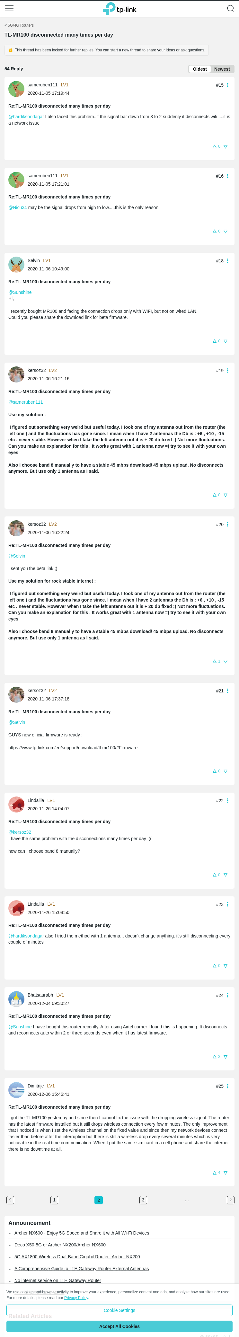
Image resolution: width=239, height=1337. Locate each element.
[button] (9, 8)
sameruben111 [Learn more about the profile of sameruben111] (43, 84)
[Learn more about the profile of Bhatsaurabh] (18, 998)
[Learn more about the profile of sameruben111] (18, 88)
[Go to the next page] (231, 1200)
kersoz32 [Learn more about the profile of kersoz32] (37, 370)
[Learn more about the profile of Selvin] (18, 264)
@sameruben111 (25, 402)
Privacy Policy (76, 1298)
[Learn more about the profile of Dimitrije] (18, 1089)
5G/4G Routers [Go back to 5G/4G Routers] (21, 25)
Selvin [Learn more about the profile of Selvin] (34, 260)
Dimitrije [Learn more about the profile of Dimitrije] (36, 1085)
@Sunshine (20, 292)
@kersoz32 (19, 832)
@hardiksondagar (26, 116)
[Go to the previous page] (10, 1200)
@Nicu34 (17, 207)
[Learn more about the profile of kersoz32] (18, 373)
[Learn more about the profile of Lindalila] (18, 804)
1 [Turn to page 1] (54, 1199)
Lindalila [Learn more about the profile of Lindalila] (36, 800)
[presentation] (16, 89)
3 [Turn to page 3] (143, 1199)
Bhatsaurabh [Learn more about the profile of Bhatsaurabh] (40, 995)
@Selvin (16, 556)
